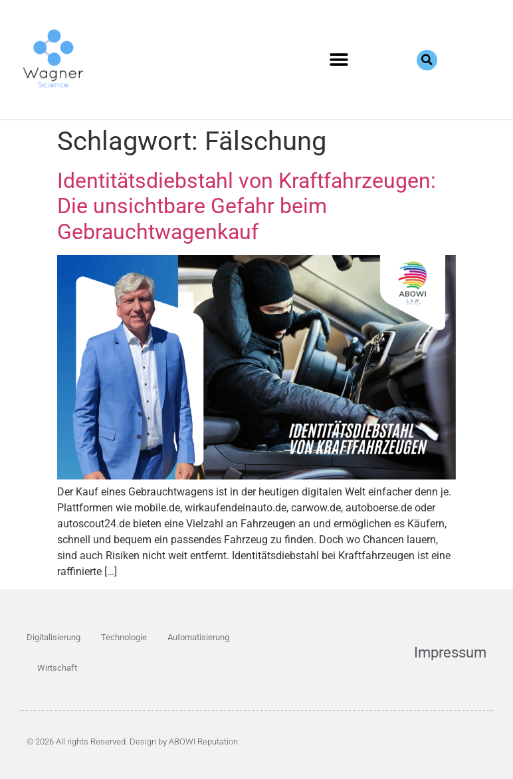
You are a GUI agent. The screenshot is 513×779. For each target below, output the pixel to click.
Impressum (450, 652)
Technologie (124, 637)
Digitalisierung (53, 637)
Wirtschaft (57, 668)
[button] (339, 60)
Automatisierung (198, 637)
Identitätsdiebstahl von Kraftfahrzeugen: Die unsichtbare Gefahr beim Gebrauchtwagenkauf (246, 206)
